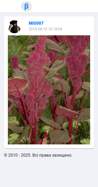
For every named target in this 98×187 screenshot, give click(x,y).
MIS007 (36, 23)
